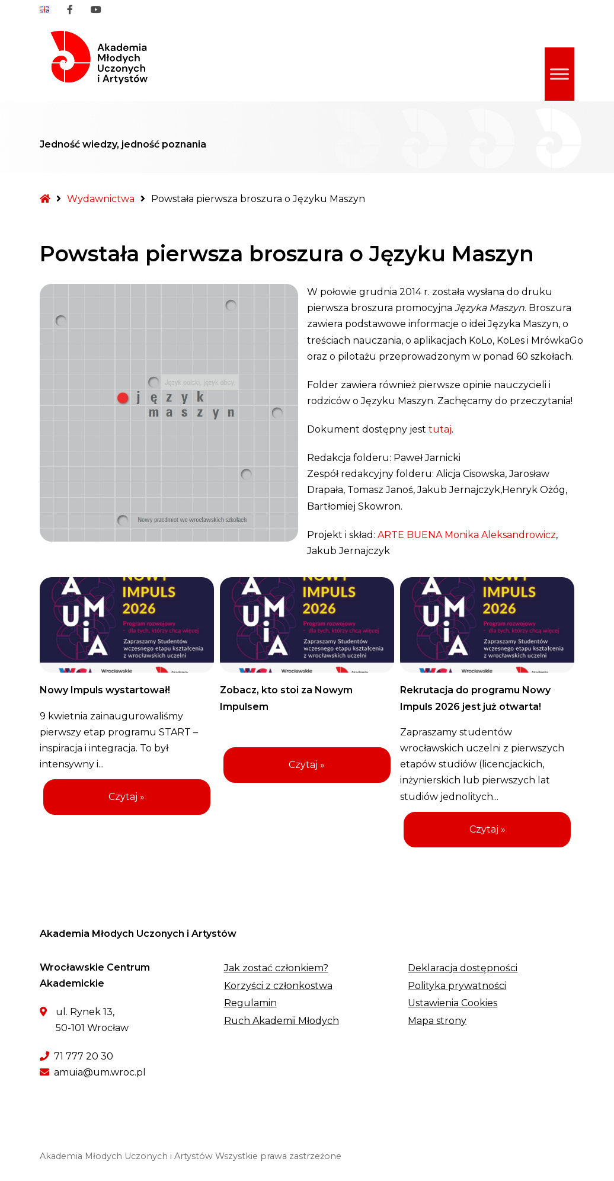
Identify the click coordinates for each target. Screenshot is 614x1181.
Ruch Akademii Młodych (281, 1020)
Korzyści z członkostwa (278, 985)
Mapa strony (437, 1020)
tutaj (440, 429)
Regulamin (250, 1003)
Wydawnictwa (101, 198)
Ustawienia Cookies (452, 1003)
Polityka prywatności (457, 985)
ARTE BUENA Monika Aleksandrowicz (467, 534)
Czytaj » (126, 796)
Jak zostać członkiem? (276, 968)
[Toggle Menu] (559, 74)
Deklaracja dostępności (462, 968)
